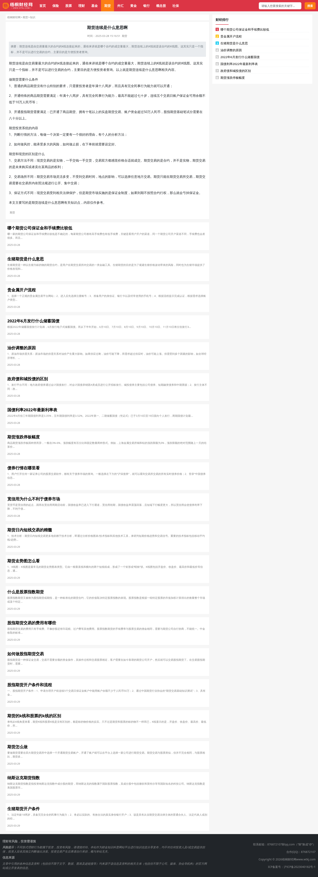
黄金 (133, 5)
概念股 (161, 5)
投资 (76, 52)
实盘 (105, 112)
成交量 (118, 46)
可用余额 (195, 95)
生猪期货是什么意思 (232, 43)
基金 (94, 5)
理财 (81, 5)
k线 (64, 46)
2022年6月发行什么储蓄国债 (238, 57)
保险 (55, 5)
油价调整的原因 (229, 50)
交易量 (33, 63)
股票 (68, 5)
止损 (75, 144)
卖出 (38, 167)
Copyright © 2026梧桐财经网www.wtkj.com (287, 859)
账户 (176, 95)
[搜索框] (280, 5)
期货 (107, 5)
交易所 (181, 176)
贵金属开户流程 (229, 36)
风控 (27, 144)
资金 (134, 112)
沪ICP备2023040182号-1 (300, 867)
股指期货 (26, 112)
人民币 (27, 102)
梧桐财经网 (13, 17)
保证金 (184, 95)
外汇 (120, 5)
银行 (146, 5)
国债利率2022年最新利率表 (237, 64)
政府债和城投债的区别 (233, 71)
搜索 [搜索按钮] (310, 6)
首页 (42, 5)
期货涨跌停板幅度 (230, 78)
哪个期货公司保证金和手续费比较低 (242, 29)
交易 (39, 46)
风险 (56, 144)
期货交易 (114, 112)
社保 (175, 5)
